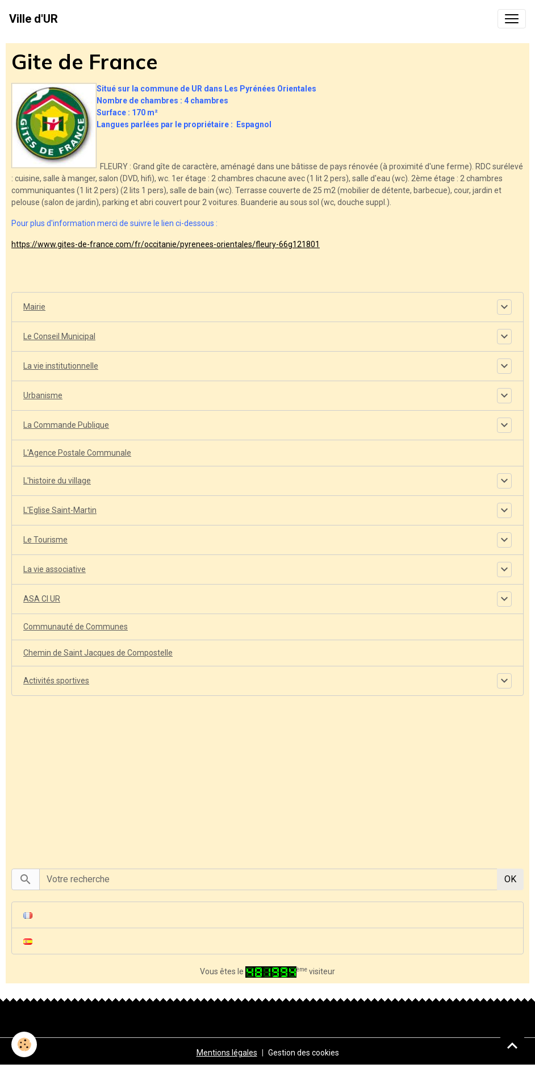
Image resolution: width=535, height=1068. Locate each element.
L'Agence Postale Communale (77, 452)
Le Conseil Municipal (59, 336)
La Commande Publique (66, 424)
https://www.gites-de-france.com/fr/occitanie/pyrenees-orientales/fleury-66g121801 (165, 244)
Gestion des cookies (303, 1052)
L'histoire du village (57, 480)
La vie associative (54, 569)
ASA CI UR (41, 598)
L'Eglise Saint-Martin (60, 510)
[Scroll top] (512, 1045)
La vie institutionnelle (60, 365)
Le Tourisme (45, 539)
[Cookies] (24, 1044)
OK (510, 879)
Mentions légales (227, 1052)
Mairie (34, 306)
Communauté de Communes (75, 626)
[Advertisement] (267, 776)
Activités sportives (56, 680)
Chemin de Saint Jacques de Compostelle (98, 652)
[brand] (33, 18)
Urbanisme (42, 395)
